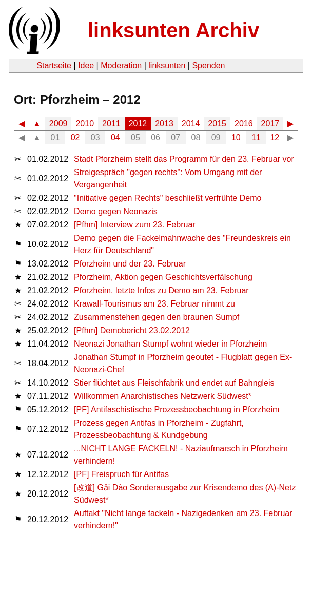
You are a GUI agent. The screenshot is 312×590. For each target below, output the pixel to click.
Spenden (208, 65)
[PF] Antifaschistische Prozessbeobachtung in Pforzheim (176, 409)
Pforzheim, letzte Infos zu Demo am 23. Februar (161, 290)
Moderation (121, 65)
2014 (191, 123)
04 (115, 137)
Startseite (53, 65)
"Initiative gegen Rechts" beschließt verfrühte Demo (167, 198)
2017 (270, 123)
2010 (84, 123)
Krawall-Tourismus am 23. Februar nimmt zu (154, 303)
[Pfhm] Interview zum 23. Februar (135, 224)
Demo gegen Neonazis (116, 211)
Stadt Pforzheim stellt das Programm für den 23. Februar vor (184, 159)
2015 (217, 123)
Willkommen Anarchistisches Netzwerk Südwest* (162, 396)
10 (236, 137)
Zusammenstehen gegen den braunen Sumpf (156, 317)
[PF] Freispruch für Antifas (121, 474)
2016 (244, 123)
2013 (164, 123)
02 (75, 137)
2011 (111, 123)
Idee (86, 65)
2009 (58, 123)
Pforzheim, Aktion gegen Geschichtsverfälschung (163, 277)
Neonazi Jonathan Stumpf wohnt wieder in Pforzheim (170, 343)
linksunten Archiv (173, 30)
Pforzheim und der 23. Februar (130, 263)
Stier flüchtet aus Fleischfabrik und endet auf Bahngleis (174, 382)
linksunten (166, 65)
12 (274, 137)
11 (256, 137)
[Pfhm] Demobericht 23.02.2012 (132, 330)
